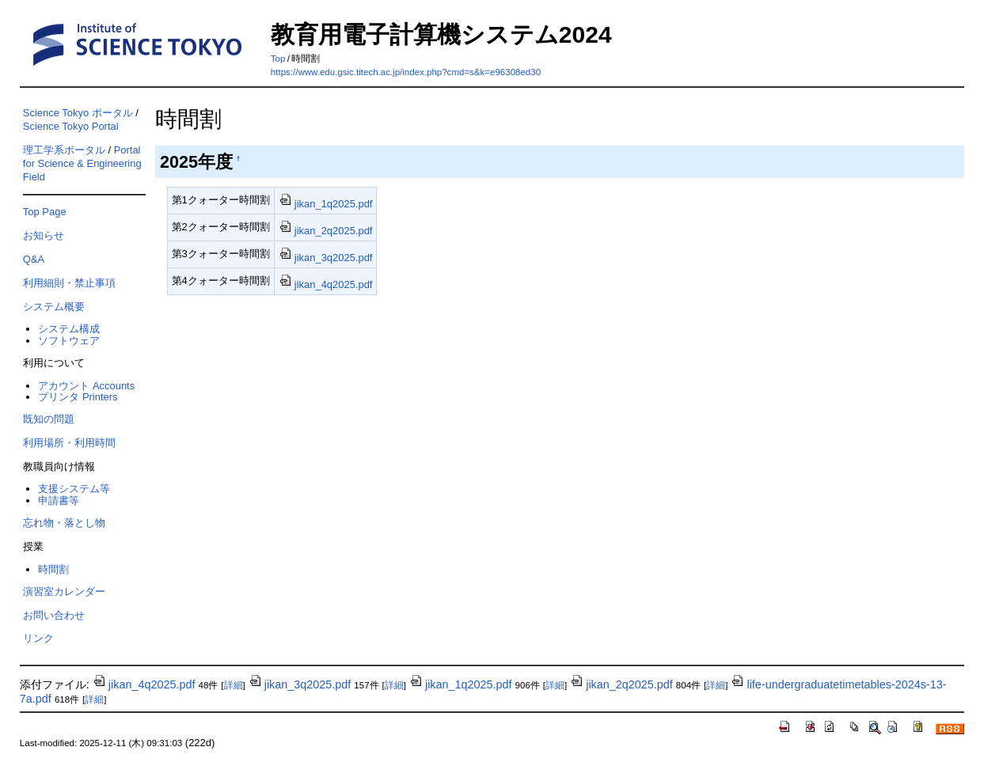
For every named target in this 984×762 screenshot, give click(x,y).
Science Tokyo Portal (71, 126)
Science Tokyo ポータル (78, 113)
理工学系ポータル (64, 150)
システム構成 (69, 329)
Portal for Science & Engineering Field (82, 163)
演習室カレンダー (64, 591)
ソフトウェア (69, 341)
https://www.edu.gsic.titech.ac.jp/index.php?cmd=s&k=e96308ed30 (406, 72)
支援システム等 (74, 489)
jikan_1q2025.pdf (326, 204)
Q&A (33, 259)
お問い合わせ (54, 615)
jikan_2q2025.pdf (326, 231)
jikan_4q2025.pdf (326, 284)
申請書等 (58, 500)
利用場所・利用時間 (69, 443)
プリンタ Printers (77, 397)
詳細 (233, 685)
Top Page (44, 212)
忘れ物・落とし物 (64, 523)
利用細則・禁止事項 (69, 283)
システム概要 (54, 307)
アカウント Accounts (86, 386)
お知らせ (43, 235)
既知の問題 (48, 419)
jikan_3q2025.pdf (326, 257)
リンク (38, 638)
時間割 (53, 569)
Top (278, 58)
